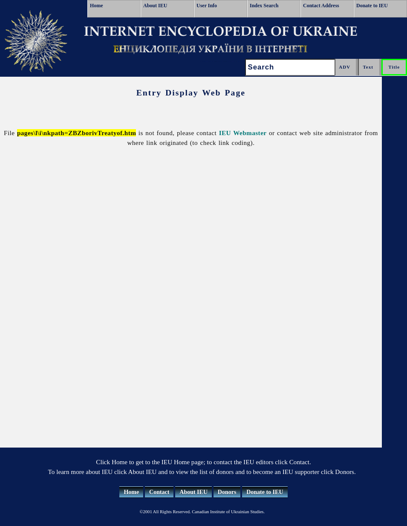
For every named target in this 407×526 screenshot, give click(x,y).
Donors (227, 492)
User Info (206, 6)
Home (96, 6)
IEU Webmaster (243, 132)
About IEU (155, 6)
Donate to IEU (372, 6)
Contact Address (321, 6)
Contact (159, 492)
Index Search (264, 6)
